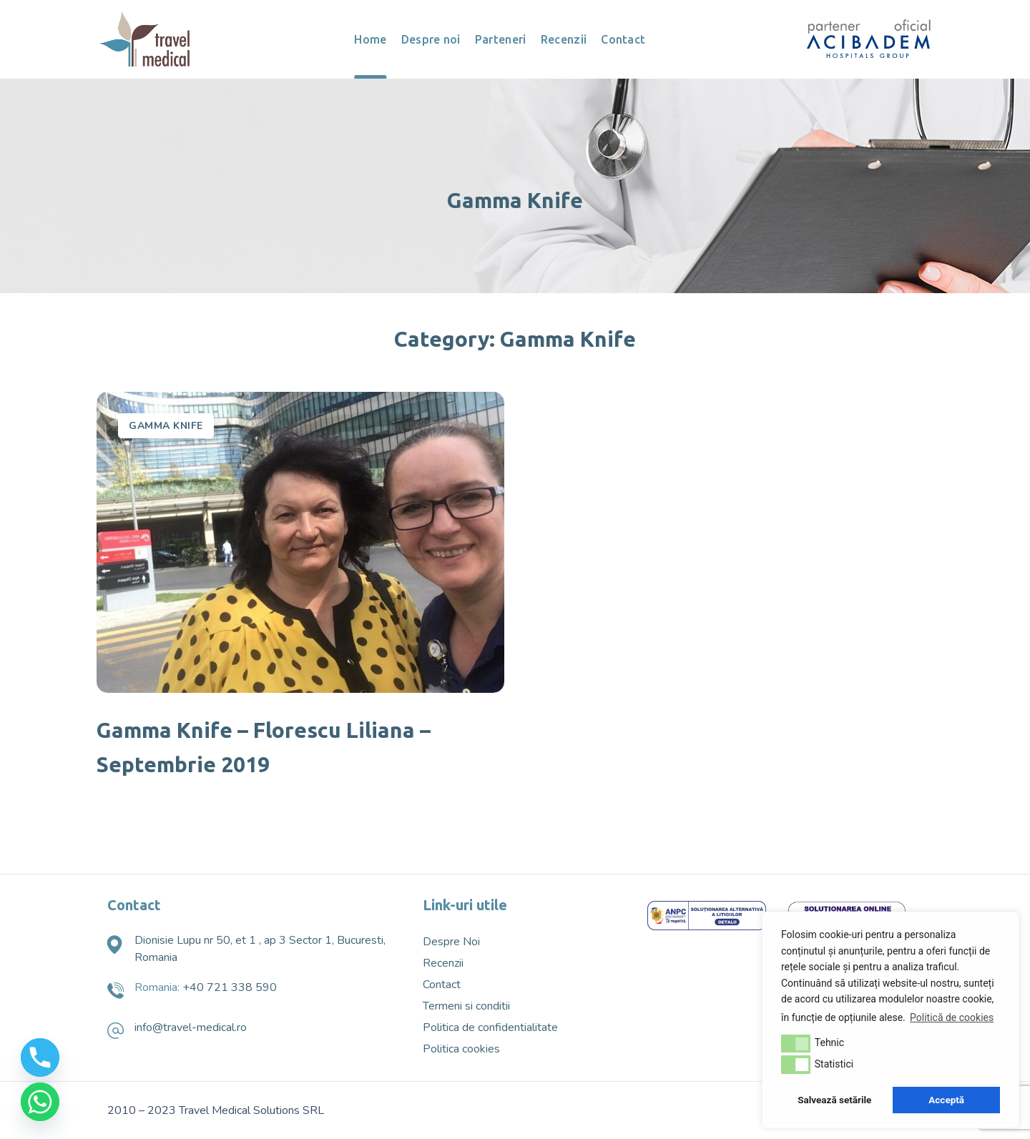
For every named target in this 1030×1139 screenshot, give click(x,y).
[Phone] (40, 1057)
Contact (442, 984)
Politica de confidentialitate (490, 1027)
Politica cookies (461, 1049)
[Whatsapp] (40, 1102)
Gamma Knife (166, 426)
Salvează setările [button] (834, 1099)
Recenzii (443, 963)
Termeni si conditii (466, 1006)
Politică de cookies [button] (952, 1017)
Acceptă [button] (946, 1099)
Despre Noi (451, 942)
